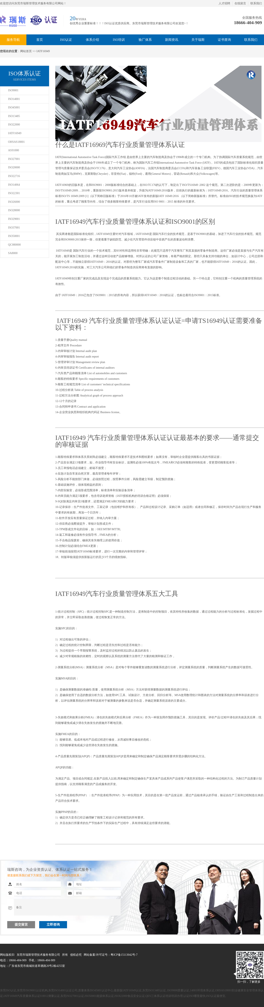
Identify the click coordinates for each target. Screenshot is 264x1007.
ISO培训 (119, 39)
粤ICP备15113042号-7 (124, 954)
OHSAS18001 (16, 141)
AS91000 (13, 150)
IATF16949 (14, 133)
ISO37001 (14, 227)
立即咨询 (53, 924)
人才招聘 (224, 3)
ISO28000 (14, 210)
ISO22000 (14, 124)
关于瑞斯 (198, 39)
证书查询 (224, 39)
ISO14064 (14, 184)
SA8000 (13, 253)
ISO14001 (14, 99)
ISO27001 (14, 159)
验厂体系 (145, 39)
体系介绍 (92, 39)
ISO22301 (14, 193)
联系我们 (256, 3)
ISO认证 (66, 39)
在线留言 (240, 3)
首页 (39, 39)
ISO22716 (14, 176)
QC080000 (14, 244)
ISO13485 (14, 116)
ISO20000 (14, 167)
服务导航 (13, 39)
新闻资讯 (171, 39)
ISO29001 (14, 218)
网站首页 (26, 51)
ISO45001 (14, 107)
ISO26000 (14, 201)
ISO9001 (13, 90)
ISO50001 (14, 236)
